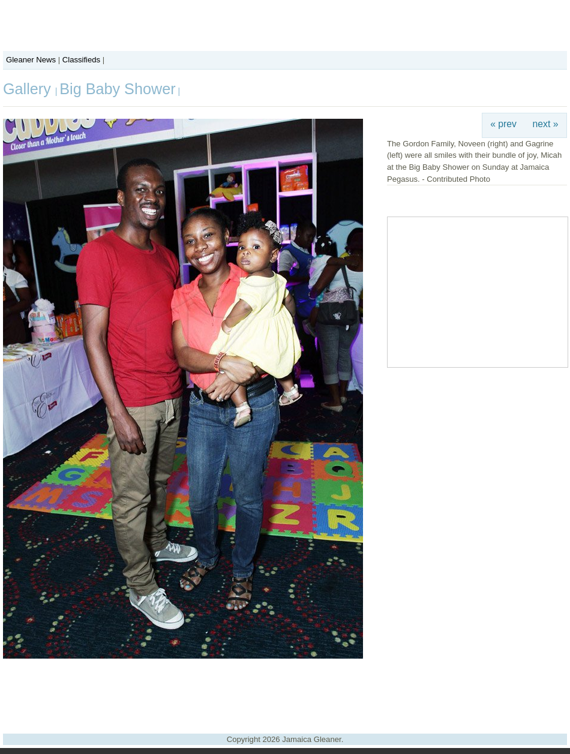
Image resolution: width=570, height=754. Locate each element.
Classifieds (81, 59)
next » (546, 124)
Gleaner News (31, 59)
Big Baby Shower (117, 88)
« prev (503, 124)
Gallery (29, 88)
